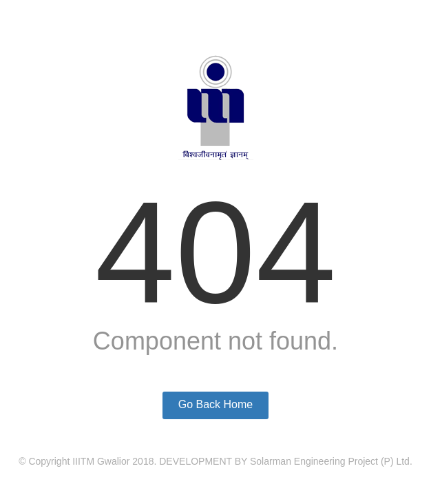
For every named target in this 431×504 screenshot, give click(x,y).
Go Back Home (215, 404)
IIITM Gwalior (100, 461)
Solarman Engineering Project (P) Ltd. (331, 461)
